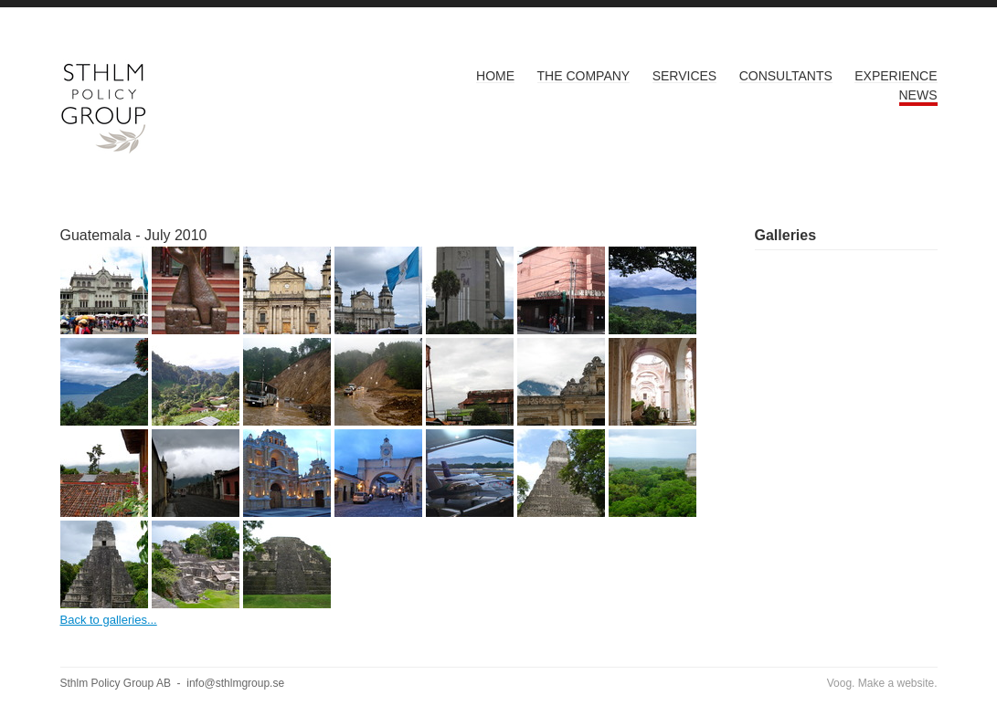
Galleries (786, 235)
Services (684, 75)
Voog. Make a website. (882, 683)
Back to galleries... (108, 620)
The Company (584, 75)
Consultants (786, 75)
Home (495, 75)
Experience (895, 75)
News (918, 95)
